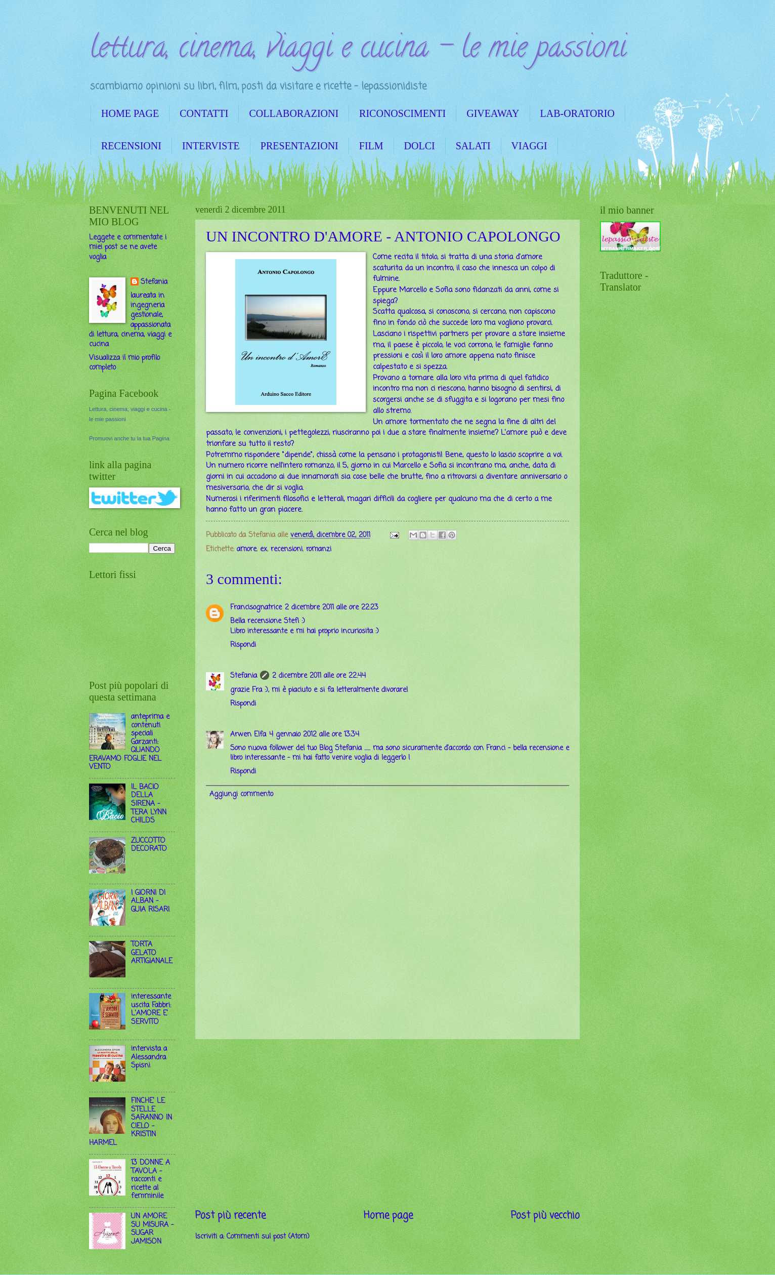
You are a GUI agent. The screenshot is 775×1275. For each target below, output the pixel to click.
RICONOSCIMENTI (402, 113)
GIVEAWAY (492, 113)
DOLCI (419, 145)
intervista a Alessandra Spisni (149, 1057)
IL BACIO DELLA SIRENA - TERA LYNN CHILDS (148, 804)
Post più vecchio (545, 1215)
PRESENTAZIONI (299, 145)
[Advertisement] (387, 1124)
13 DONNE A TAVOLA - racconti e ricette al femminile (150, 1180)
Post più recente (230, 1215)
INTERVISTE (211, 145)
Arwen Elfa (248, 734)
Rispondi (243, 645)
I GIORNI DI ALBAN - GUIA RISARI (150, 901)
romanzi (318, 549)
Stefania (243, 676)
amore (246, 549)
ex (263, 549)
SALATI (473, 145)
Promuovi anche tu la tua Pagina (129, 438)
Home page (388, 1215)
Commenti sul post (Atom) (268, 1236)
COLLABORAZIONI (293, 113)
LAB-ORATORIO (577, 113)
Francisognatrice (256, 607)
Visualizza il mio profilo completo (124, 363)
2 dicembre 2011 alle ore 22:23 (331, 607)
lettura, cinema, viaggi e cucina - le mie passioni (357, 50)
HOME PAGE (130, 113)
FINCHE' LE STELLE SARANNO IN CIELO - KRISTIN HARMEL (130, 1122)
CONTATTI (204, 113)
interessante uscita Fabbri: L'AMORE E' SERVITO (151, 1009)
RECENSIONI (131, 145)
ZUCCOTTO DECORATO (149, 845)
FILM (371, 145)
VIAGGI (529, 145)
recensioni (287, 549)
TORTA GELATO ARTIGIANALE (152, 953)
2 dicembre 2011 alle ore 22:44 (319, 676)
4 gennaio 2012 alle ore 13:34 (314, 734)
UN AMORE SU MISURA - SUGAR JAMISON (152, 1229)
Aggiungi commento (241, 794)
